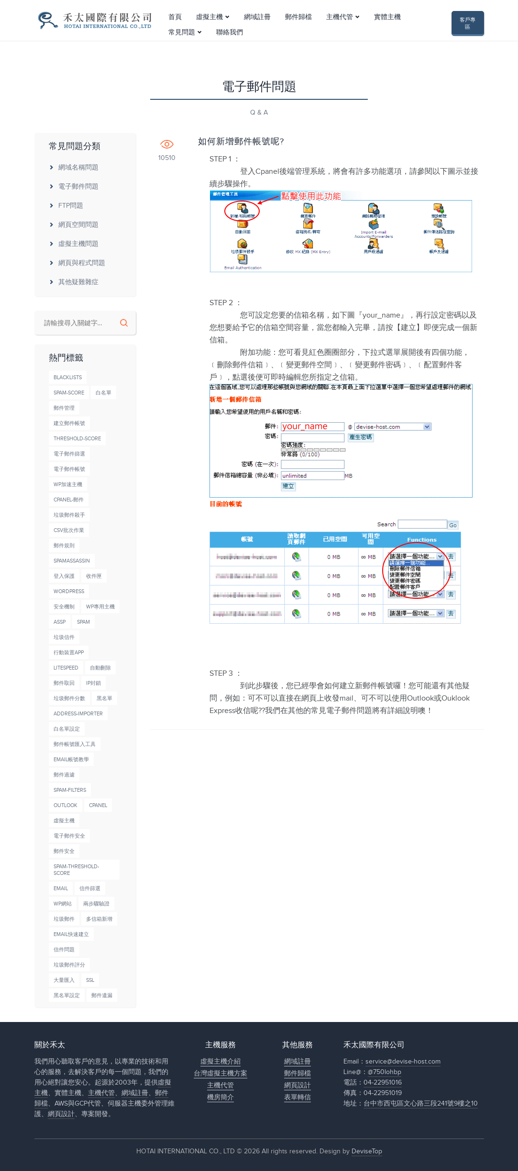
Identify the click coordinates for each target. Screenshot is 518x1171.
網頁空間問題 (74, 225)
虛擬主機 (209, 30)
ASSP (60, 622)
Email (61, 888)
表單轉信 (297, 1097)
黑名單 (104, 698)
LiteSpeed (66, 668)
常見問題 (181, 45)
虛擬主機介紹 (220, 1061)
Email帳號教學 (71, 759)
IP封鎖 (93, 683)
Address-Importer (78, 714)
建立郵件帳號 (69, 423)
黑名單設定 (67, 995)
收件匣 (94, 576)
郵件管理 (64, 408)
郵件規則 (64, 546)
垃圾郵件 (64, 919)
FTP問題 (66, 206)
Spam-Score (69, 393)
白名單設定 (67, 729)
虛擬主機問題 (74, 244)
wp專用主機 (100, 607)
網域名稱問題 (74, 167)
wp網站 (63, 904)
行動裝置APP (69, 652)
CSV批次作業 (69, 530)
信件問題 (64, 950)
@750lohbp (384, 1072)
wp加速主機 (68, 484)
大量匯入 (64, 980)
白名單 (103, 393)
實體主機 (387, 30)
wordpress (69, 591)
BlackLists (68, 377)
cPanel (98, 805)
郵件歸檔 (298, 30)
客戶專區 (467, 30)
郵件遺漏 (101, 995)
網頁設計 (61, 1114)
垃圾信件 (64, 637)
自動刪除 (100, 668)
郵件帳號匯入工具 (75, 744)
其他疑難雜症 (74, 282)
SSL (90, 980)
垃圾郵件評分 (69, 965)
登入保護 (64, 576)
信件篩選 (89, 888)
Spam (83, 622)
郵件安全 (64, 851)
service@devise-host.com (403, 1061)
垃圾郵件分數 (69, 698)
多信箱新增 (99, 919)
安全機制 (64, 607)
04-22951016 (383, 1082)
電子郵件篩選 (69, 454)
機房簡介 (220, 1097)
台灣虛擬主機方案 (220, 1073)
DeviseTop (367, 1151)
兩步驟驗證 (96, 904)
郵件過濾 (64, 775)
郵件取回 (64, 683)
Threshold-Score (77, 439)
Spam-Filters (70, 790)
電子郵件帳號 (69, 469)
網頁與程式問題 (77, 263)
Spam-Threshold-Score (76, 869)
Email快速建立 (71, 934)
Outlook (65, 805)
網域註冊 (257, 30)
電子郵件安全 (69, 836)
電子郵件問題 (74, 187)
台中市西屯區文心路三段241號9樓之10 (421, 1103)
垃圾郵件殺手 (69, 515)
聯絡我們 (229, 45)
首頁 (175, 30)
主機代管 (339, 30)
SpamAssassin (72, 561)
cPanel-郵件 (69, 500)
